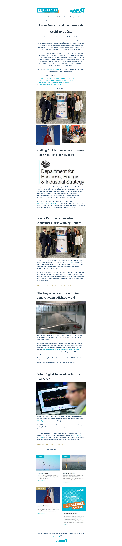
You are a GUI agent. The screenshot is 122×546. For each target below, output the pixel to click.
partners (66, 274)
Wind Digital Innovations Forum (46, 421)
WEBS (80, 435)
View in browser (81, 4)
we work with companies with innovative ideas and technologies (62, 350)
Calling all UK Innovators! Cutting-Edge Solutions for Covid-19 (56, 78)
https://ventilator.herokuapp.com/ (47, 203)
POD (41, 437)
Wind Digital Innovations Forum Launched (50, 84)
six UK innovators (69, 262)
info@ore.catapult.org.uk (52, 69)
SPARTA (75, 435)
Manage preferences (64, 536)
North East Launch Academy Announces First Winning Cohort (56, 80)
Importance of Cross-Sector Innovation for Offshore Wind (54, 82)
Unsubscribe (56, 536)
